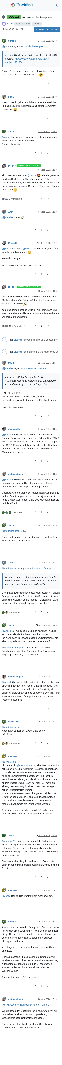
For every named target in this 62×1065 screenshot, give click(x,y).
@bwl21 (32, 175)
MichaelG (12, 243)
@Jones (6, 896)
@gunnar (7, 46)
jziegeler (12, 166)
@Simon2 (44, 1004)
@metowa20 (8, 841)
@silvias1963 (9, 762)
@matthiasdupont (11, 531)
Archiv (9, 23)
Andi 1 (11, 563)
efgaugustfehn (15, 429)
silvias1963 (13, 722)
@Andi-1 (6, 631)
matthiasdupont (15, 474)
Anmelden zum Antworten (47, 30)
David (11, 363)
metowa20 (13, 756)
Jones (11, 835)
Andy (10, 212)
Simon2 (12, 41)
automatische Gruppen (32, 46)
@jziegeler (7, 217)
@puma (9, 55)
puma (11, 97)
